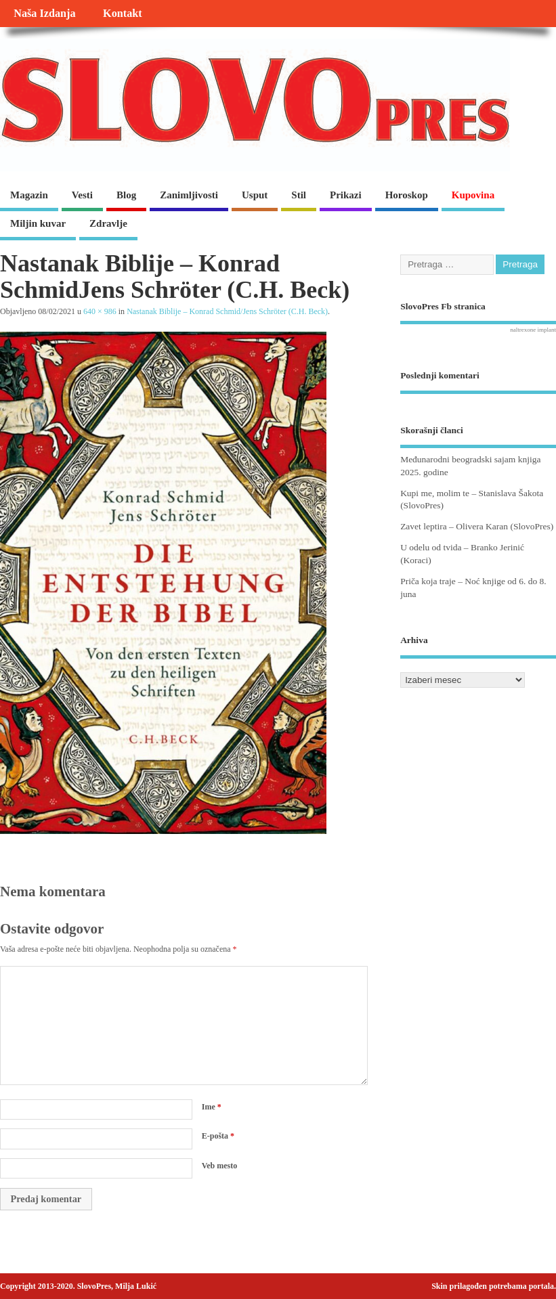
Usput (255, 195)
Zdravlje (108, 223)
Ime (211, 1106)
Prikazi (346, 195)
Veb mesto (220, 1165)
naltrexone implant (533, 329)
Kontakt (122, 13)
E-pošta (218, 1136)
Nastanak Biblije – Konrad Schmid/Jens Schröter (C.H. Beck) (227, 311)
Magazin (29, 195)
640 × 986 (99, 311)
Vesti (82, 195)
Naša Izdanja (44, 13)
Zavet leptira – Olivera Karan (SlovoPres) (476, 526)
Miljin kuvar (38, 223)
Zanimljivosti (189, 195)
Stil (298, 195)
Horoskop (406, 195)
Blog (126, 195)
